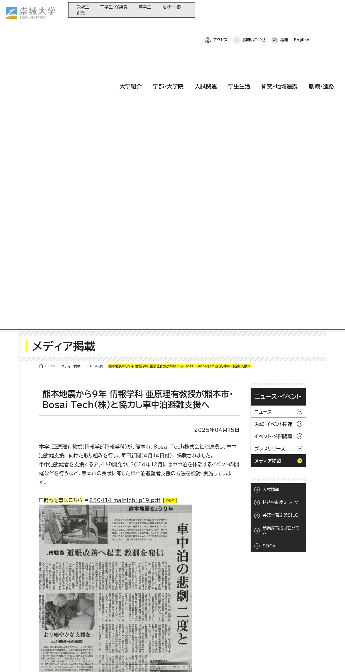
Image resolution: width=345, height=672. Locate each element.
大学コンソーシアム (143, 627)
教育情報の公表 (140, 636)
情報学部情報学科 (105, 150)
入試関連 (206, 26)
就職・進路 (321, 26)
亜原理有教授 (67, 150)
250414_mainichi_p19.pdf (125, 204)
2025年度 (94, 70)
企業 (81, 13)
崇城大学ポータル (39, 622)
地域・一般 (171, 7)
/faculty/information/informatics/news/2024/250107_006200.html (134, 518)
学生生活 (239, 26)
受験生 (83, 7)
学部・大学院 (168, 26)
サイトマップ (130, 660)
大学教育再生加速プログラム (151, 609)
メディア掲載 (71, 70)
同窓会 (133, 599)
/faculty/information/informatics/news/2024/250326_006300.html (134, 492)
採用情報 (158, 660)
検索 (284, 10)
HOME (50, 70)
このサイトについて (93, 660)
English (301, 10)
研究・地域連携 (279, 26)
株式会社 (178, 150)
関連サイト (136, 645)
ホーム (14, 660)
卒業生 (145, 7)
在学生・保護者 (114, 7)
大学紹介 (130, 26)
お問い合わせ (254, 10)
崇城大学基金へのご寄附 (148, 618)
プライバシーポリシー (48, 660)
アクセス (220, 10)
